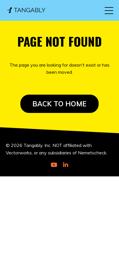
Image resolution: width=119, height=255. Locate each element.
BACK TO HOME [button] (59, 103)
